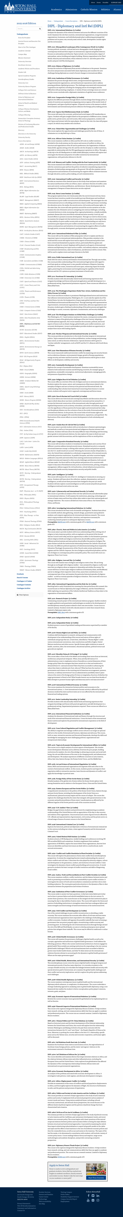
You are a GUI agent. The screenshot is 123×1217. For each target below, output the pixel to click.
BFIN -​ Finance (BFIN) (27, 169)
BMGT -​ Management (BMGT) (29, 200)
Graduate (20, 574)
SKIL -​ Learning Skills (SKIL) (29, 539)
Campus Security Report (69, 1199)
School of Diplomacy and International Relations (26, 98)
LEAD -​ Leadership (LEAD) (28, 451)
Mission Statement (24, 57)
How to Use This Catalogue (27, 47)
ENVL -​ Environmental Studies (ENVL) (29, 341)
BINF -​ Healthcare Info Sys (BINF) (31, 177)
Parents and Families (46, 1194)
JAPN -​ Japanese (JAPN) (27, 437)
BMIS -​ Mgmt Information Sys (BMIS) (29, 208)
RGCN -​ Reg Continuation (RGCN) (31, 528)
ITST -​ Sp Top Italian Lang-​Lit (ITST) (31, 434)
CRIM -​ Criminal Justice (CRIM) (30, 306)
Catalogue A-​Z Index (24, 581)
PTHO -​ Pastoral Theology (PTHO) (31, 521)
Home (49, 21)
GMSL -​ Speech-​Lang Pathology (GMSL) (30, 387)
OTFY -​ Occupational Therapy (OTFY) (29, 486)
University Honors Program (27, 86)
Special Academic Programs (27, 75)
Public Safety (65, 1194)
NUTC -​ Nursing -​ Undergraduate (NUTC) (30, 474)
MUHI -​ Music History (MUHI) (29, 465)
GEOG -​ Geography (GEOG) (28, 373)
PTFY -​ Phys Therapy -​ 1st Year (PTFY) (29, 516)
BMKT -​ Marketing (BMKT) (28, 213)
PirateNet (105, 2)
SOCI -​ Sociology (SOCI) (27, 549)
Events (99, 2)
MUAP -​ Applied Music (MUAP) (30, 462)
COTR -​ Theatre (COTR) (27, 297)
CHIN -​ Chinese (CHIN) (27, 241)
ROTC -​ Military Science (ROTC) (30, 532)
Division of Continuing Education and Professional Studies (28, 125)
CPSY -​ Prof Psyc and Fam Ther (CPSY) (29, 301)
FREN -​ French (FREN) (27, 369)
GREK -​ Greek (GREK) (26, 392)
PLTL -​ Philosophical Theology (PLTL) (29, 503)
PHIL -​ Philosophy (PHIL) (28, 494)
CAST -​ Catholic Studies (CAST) (30, 234)
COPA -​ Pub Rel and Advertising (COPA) (30, 269)
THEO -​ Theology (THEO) (28, 566)
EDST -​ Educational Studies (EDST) (31, 333)
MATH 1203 (62, 522)
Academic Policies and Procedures (29, 68)
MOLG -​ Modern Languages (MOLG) (31, 458)
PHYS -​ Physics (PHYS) (27, 498)
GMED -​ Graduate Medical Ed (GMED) (29, 381)
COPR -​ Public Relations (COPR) (30, 274)
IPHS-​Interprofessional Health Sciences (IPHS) (30, 421)
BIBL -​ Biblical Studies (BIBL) (29, 173)
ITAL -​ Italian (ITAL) (26, 430)
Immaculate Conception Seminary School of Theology (29, 119)
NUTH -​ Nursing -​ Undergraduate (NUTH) (30, 480)
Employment (65, 1201)
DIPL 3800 (61, 612)
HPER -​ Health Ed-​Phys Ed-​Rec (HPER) (29, 404)
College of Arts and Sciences (27, 90)
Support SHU (116, 2)
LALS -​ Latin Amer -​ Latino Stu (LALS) (30, 442)
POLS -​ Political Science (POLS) (30, 508)
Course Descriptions (24, 141)
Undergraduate (22, 34)
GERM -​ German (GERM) (28, 377)
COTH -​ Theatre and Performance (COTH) (30, 292)
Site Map (42, 1203)
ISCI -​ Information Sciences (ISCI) (31, 426)
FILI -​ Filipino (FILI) (26, 366)
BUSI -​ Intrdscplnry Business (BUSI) (31, 230)
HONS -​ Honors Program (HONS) (30, 400)
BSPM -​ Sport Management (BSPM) (31, 226)
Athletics (105, 9)
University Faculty (24, 137)
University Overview (24, 61)
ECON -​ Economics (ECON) (28, 329)
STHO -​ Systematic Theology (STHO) (29, 561)
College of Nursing (24, 114)
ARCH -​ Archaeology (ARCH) (29, 151)
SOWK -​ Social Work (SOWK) (29, 553)
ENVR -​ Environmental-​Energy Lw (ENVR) (31, 347)
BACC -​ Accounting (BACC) (28, 166)
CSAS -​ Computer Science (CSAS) (30, 310)
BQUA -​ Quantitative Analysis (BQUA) (29, 221)
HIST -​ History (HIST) (27, 396)
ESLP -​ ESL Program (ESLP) (28, 356)
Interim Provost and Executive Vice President (29, 42)
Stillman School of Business (27, 93)
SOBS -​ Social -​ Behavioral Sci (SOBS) (29, 544)
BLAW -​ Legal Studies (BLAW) (29, 196)
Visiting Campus (66, 1192)
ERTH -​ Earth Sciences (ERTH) (29, 352)
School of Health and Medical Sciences (27, 104)
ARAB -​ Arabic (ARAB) (27, 147)
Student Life (22, 72)
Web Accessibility (45, 1201)
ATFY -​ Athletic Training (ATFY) (30, 162)
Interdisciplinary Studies (26, 79)
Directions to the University (27, 133)
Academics (56, 9)
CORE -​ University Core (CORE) (30, 277)
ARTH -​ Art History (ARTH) (28, 155)
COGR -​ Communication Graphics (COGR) (30, 255)
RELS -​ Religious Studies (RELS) (30, 525)
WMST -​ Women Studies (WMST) (30, 570)
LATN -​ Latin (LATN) (26, 447)
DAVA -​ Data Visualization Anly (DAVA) (30, 318)
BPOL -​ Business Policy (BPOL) (29, 217)
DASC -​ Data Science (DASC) (29, 314)
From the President (24, 37)
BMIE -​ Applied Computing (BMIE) (31, 203)
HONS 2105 (62, 1157)
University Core (23, 82)
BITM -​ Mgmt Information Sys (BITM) (29, 191)
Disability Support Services (70, 1196)
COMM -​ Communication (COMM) (31, 264)
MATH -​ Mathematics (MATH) (29, 454)
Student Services (44, 1192)
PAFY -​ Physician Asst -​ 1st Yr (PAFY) (31, 491)
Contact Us (21, 1210)
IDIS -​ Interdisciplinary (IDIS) (29, 409)
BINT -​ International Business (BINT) (29, 181)
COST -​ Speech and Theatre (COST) (31, 281)
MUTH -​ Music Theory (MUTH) (30, 469)
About (93, 2)
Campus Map (22, 54)
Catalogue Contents (24, 584)
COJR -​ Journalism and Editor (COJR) (31, 260)
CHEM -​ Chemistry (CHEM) (28, 237)
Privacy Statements (23, 1203)
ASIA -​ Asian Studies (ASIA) (29, 158)
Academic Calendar (24, 50)
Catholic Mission (89, 9)
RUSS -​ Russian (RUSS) (27, 536)
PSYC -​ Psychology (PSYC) (28, 511)
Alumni (117, 9)
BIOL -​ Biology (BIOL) (27, 186)
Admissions (71, 9)
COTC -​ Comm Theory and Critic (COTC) (30, 286)
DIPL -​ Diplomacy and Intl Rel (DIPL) (30, 324)
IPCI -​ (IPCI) (24, 413)
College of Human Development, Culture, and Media (28, 110)
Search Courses (22, 577)
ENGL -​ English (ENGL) (27, 337)
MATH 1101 (90, 522)
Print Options (23, 594)
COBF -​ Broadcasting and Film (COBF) (29, 249)
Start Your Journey (96, 1177)
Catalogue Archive (23, 588)
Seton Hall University (25, 1191)
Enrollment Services (24, 65)
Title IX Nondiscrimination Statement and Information (26, 1206)
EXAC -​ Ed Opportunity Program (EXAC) (30, 361)
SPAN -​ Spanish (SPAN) (27, 556)
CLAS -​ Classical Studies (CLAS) (30, 245)
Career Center (43, 1196)
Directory (21, 130)
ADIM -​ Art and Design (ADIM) (30, 144)
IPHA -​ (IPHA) (24, 417)
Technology (43, 1199)
